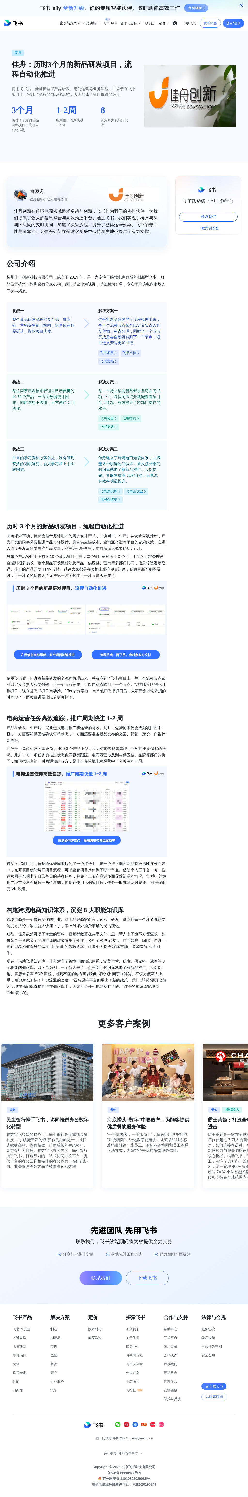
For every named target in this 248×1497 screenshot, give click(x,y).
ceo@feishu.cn (142, 1438)
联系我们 (208, 217)
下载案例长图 (208, 228)
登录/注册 (233, 23)
